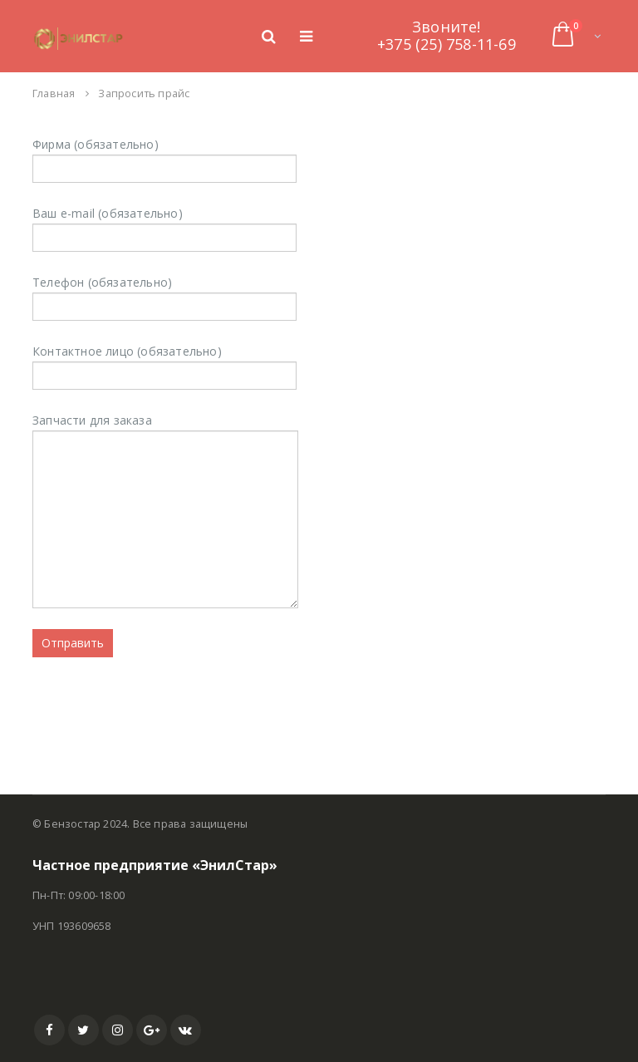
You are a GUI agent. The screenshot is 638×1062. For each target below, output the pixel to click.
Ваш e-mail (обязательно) (164, 224)
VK (185, 1030)
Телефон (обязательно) (164, 293)
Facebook (49, 1030)
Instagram (117, 1030)
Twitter (83, 1030)
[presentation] (158, 706)
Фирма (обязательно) (164, 155)
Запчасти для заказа (165, 469)
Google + (151, 1030)
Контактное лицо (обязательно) (164, 362)
